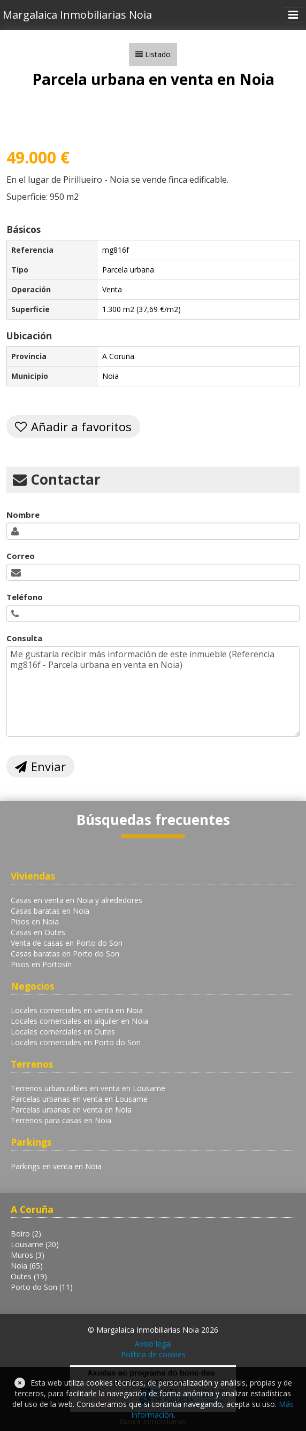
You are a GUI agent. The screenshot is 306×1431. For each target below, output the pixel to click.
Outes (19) (29, 1276)
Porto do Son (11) (42, 1287)
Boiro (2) (26, 1233)
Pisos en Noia (35, 921)
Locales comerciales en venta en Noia (77, 1010)
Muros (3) (27, 1255)
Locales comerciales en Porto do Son (76, 1042)
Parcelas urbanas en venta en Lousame (79, 1099)
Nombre (23, 514)
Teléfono (24, 597)
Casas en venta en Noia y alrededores (76, 900)
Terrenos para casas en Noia (61, 1120)
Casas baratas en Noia (50, 911)
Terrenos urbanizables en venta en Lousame (88, 1088)
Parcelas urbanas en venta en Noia (71, 1110)
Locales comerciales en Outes (63, 1031)
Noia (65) (27, 1266)
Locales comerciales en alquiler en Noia (79, 1021)
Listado (158, 54)
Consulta (24, 638)
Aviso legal (153, 1344)
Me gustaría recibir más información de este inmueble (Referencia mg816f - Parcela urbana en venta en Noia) (153, 691)
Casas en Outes (38, 932)
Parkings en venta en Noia (56, 1166)
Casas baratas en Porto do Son (65, 953)
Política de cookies (153, 1354)
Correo (20, 555)
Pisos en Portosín (41, 964)
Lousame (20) (35, 1244)
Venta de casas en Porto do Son (67, 943)
